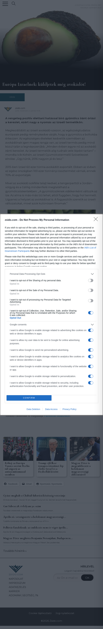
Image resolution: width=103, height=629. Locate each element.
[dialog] (51, 314)
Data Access (51, 409)
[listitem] (51, 274)
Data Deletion (33, 409)
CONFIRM (29, 398)
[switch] (90, 280)
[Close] (97, 220)
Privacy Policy (69, 409)
